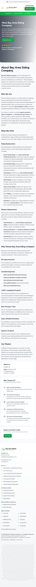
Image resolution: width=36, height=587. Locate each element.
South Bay (23, 559)
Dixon (12, 549)
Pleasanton (23, 516)
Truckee (5, 561)
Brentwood (9, 547)
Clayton (6, 548)
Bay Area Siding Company (13, 534)
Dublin (14, 549)
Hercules (32, 550)
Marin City (17, 552)
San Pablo (11, 558)
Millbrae (32, 552)
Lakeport (23, 551)
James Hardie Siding (9, 496)
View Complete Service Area (8, 529)
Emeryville (29, 549)
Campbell (26, 547)
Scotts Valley (11, 559)
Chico (3, 548)
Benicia (24, 546)
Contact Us (19, 540)
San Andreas (13, 557)
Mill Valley (29, 552)
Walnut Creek (24, 561)
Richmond (26, 556)
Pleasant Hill (15, 573)
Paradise (15, 555)
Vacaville (12, 561)
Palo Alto (12, 555)
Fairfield (3, 550)
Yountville (32, 561)
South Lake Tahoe (28, 559)
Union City (9, 561)
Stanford (12, 560)
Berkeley (27, 546)
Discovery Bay (7, 549)
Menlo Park (25, 552)
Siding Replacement (8, 493)
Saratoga (3, 559)
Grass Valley (19, 550)
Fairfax (32, 549)
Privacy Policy (5, 540)
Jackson (13, 551)
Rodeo (33, 556)
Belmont (21, 546)
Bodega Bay (4, 547)
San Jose (22, 519)
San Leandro (19, 575)
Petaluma (19, 555)
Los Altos (10, 569)
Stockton (16, 560)
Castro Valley (31, 547)
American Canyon (10, 563)
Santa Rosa (6, 526)
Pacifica (8, 555)
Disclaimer (13, 540)
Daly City (31, 548)
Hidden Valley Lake (5, 551)
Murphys (19, 554)
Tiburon (32, 560)
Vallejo (15, 561)
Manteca (13, 552)
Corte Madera (21, 548)
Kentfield (16, 551)
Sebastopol (16, 559)
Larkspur (27, 551)
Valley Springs (19, 561)
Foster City (7, 550)
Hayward (28, 550)
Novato (29, 554)
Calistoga (17, 547)
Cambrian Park (22, 547)
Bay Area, (23, 544)
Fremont (10, 550)
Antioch (11, 546)
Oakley (3, 555)
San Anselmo (18, 557)
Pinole (26, 555)
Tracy (2, 561)
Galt (13, 550)
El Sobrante (25, 549)
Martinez (21, 552)
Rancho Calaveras (16, 556)
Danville (3, 549)
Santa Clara (23, 522)
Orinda (6, 555)
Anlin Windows (7, 507)
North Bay (26, 554)
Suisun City (20, 560)
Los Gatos (5, 552)
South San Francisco (23, 577)
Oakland (5, 516)
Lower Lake (10, 552)
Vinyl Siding (6, 498)
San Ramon (19, 558)
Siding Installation (8, 490)
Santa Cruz (28, 558)
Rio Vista (29, 556)
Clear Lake (10, 548)
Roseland (9, 557)
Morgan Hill (10, 554)
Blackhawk (31, 546)
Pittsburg (29, 555)
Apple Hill (15, 546)
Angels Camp (7, 546)
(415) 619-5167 (30, 5)
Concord (5, 513)
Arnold (18, 546)
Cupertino (28, 548)
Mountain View (15, 554)
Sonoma (19, 559)
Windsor (29, 561)
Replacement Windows (9, 504)
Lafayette (20, 551)
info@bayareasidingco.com (8, 457)
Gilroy (16, 550)
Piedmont (23, 555)
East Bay (17, 549)
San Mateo (6, 522)
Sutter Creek (28, 560)
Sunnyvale (23, 526)
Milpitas (3, 554)
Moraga (6, 554)
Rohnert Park (4, 557)
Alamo (26, 544)
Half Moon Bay (24, 550)
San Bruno (23, 557)
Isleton (10, 551)
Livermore (23, 513)
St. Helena (9, 560)
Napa (23, 554)
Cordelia (16, 548)
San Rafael (15, 558)
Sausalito (7, 559)
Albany (28, 544)
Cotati (25, 548)
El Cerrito (20, 549)
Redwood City (7, 519)
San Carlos (27, 557)
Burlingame (13, 547)
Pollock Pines (10, 556)
